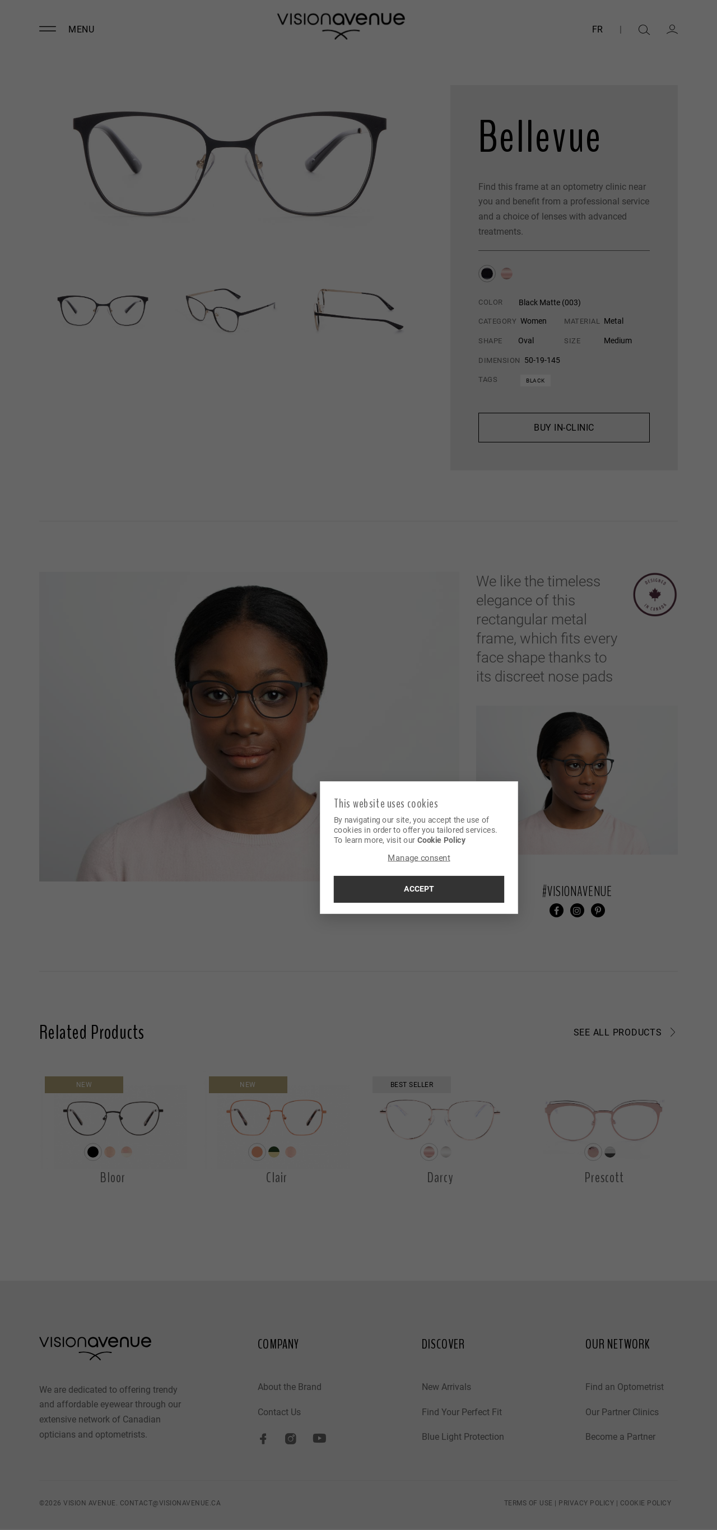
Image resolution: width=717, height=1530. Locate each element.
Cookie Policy (382, 840)
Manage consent (358, 858)
